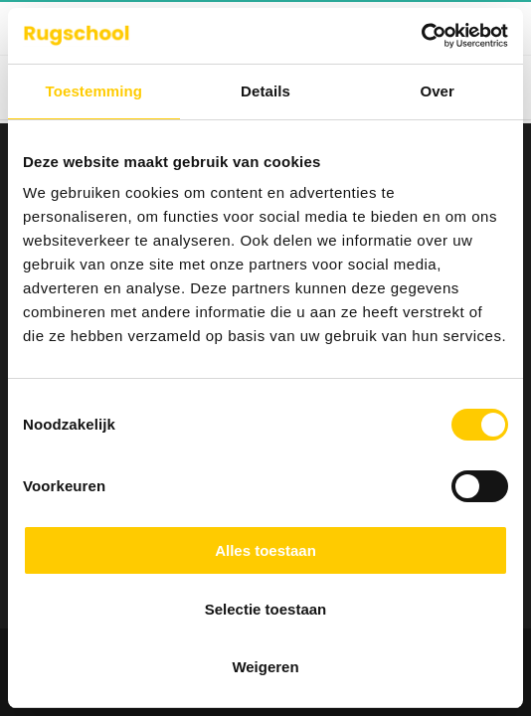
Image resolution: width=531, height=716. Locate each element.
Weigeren (265, 666)
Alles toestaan (265, 550)
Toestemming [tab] (94, 91)
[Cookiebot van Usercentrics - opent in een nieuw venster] (421, 36)
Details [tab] (265, 91)
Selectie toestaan (266, 609)
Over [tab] (437, 91)
